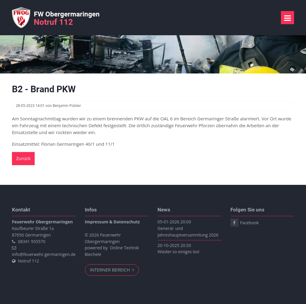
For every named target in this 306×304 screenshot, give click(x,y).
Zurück (23, 158)
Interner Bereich (110, 270)
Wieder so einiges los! (178, 251)
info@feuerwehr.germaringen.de (44, 254)
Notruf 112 (28, 261)
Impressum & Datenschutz (112, 222)
